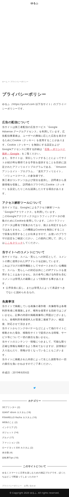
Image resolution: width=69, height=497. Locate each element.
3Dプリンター (9, 407)
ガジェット (7, 432)
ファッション (9, 442)
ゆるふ (34, 3)
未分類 (5, 452)
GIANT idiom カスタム (14, 412)
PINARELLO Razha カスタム (17, 417)
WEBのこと (8, 422)
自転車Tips (7, 457)
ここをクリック (14, 242)
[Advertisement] (34, 42)
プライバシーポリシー (12, 485)
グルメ (5, 437)
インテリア (7, 427)
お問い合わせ (30, 485)
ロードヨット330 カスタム (16, 447)
